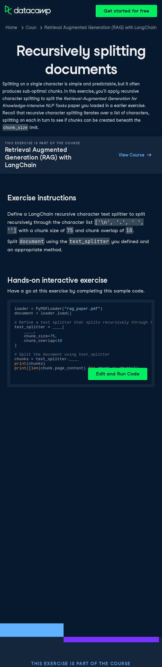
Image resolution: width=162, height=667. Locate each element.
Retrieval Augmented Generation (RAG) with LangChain (100, 27)
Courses (31, 27)
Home (11, 27)
